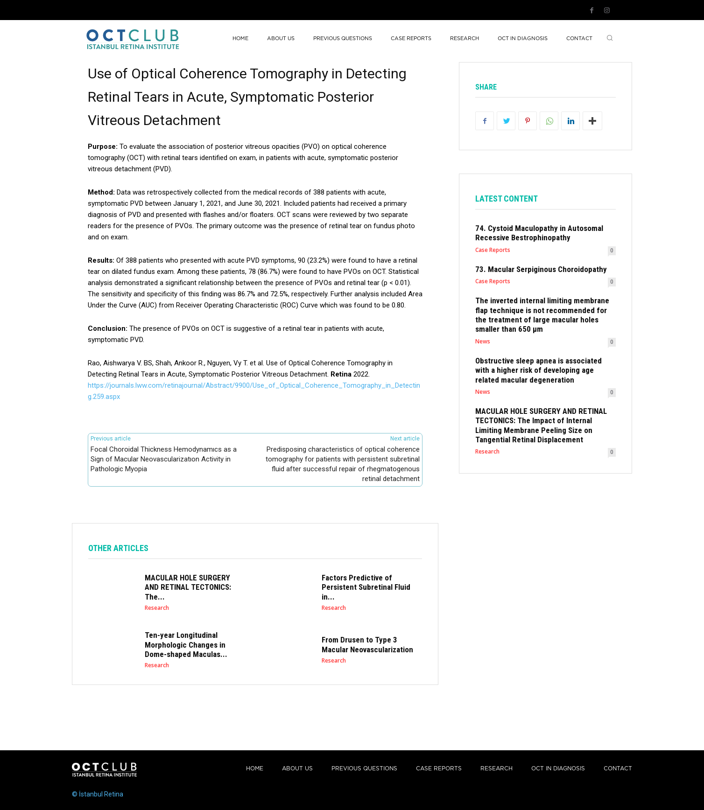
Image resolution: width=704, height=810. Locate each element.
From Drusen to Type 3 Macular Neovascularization (367, 644)
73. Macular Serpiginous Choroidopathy (541, 269)
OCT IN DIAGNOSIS (558, 768)
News (482, 341)
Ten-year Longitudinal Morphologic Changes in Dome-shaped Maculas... (186, 644)
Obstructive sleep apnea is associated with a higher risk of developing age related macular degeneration (538, 370)
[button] (610, 39)
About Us (297, 768)
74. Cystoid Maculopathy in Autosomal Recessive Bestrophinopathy (539, 232)
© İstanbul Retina (97, 794)
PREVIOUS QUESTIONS (364, 768)
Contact (618, 768)
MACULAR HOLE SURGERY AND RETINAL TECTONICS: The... (188, 587)
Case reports (439, 768)
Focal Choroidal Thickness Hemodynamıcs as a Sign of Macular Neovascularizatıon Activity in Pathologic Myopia (164, 459)
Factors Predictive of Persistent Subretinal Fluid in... (366, 587)
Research (157, 608)
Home (254, 768)
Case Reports (492, 250)
